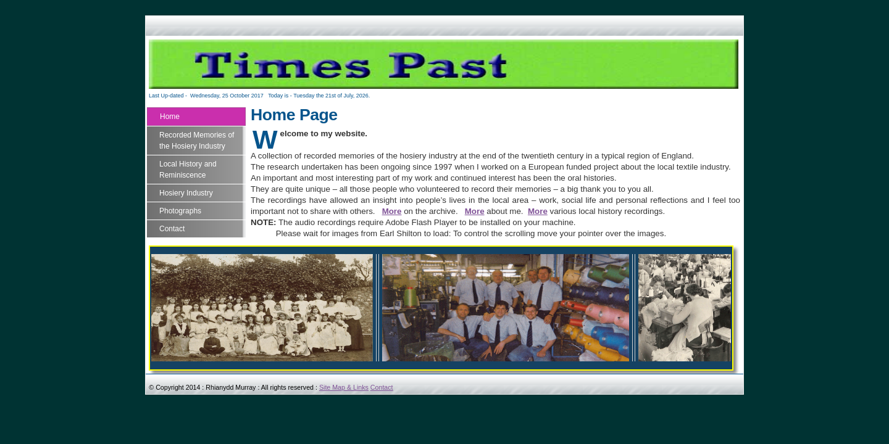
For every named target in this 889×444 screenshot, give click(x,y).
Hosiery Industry (186, 193)
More (392, 211)
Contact (172, 228)
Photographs (180, 211)
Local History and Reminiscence (188, 169)
